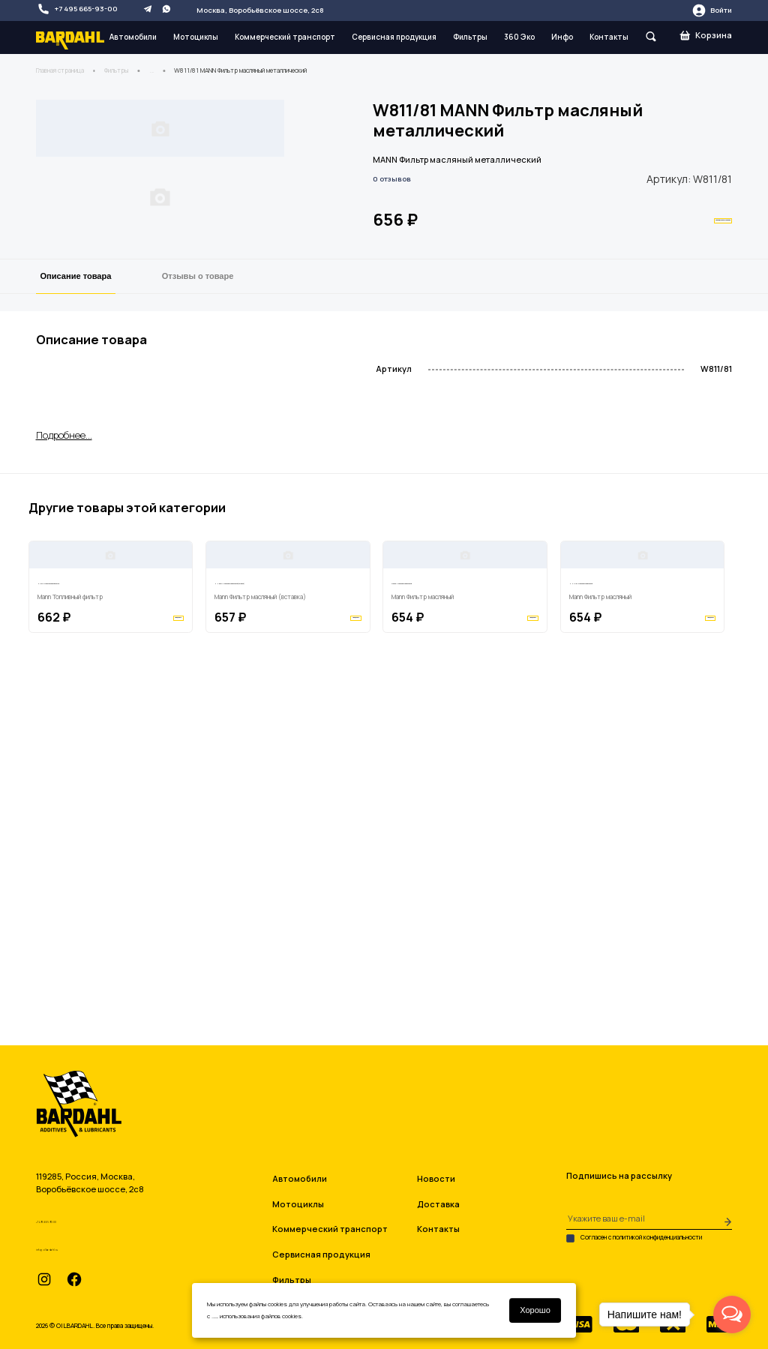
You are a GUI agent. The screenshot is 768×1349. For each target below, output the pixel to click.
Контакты (609, 36)
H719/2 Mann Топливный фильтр (102, 893)
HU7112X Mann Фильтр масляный (635, 893)
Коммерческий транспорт (285, 36)
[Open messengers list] (732, 1314)
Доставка (438, 1204)
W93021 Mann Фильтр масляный (457, 893)
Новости (436, 1178)
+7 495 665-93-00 (77, 8)
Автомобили (133, 36)
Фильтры (470, 36)
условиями (225, 1316)
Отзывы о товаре (198, 453)
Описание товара (76, 453)
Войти (712, 10)
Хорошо (535, 1310)
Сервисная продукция (394, 36)
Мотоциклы (195, 36)
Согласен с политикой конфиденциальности (634, 1238)
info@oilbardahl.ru (88, 1246)
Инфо (562, 36)
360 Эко (519, 36)
